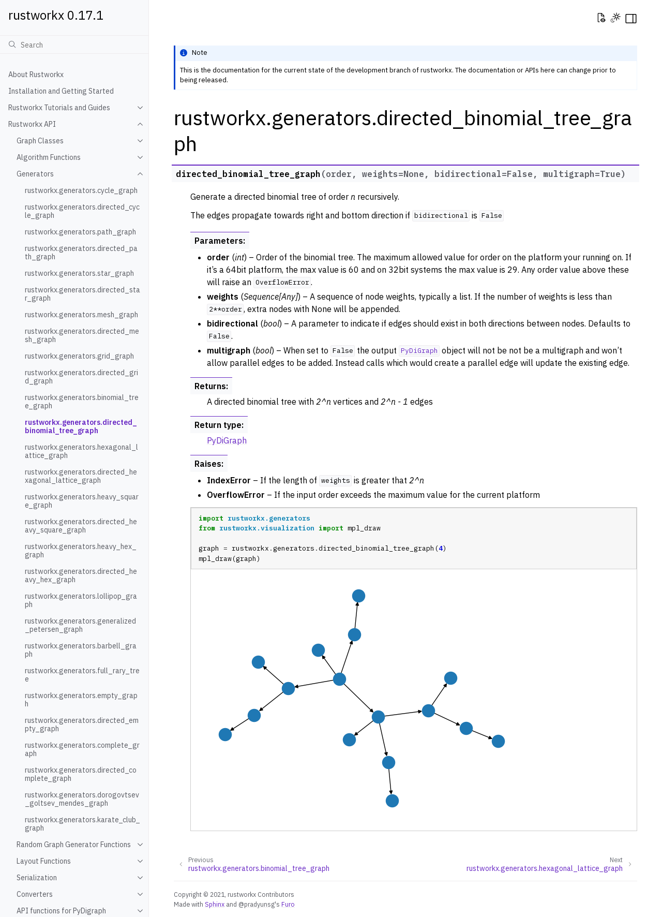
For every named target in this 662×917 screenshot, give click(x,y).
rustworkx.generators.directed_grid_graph (81, 377)
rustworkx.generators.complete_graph (82, 749)
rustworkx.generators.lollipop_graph (81, 600)
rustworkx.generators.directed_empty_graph (82, 724)
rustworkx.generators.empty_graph (81, 699)
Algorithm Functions (49, 157)
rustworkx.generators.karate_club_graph (82, 824)
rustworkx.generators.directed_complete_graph (81, 774)
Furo (288, 904)
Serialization (37, 877)
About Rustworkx (36, 74)
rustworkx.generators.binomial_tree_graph (82, 401)
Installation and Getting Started (61, 91)
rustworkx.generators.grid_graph (79, 356)
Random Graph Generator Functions (74, 844)
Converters (35, 894)
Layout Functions (44, 861)
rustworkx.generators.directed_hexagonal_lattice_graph (81, 476)
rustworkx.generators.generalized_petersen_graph (80, 625)
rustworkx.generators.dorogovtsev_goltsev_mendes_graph (82, 799)
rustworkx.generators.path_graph (80, 231)
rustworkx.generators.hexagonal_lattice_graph (81, 451)
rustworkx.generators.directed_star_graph (82, 294)
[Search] (74, 44)
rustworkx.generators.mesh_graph (81, 314)
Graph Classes (40, 140)
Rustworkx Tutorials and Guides (59, 107)
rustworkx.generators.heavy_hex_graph (81, 550)
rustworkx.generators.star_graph (79, 273)
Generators (35, 174)
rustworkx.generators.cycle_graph (81, 190)
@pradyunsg (256, 904)
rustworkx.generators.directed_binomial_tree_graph (81, 426)
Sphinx (214, 904)
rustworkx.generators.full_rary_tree (82, 675)
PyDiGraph (227, 440)
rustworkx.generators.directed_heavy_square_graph (81, 526)
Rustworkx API (32, 124)
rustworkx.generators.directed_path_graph (81, 252)
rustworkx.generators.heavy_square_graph (82, 501)
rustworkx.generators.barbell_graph (81, 650)
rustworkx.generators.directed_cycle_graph (82, 211)
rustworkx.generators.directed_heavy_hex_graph (81, 575)
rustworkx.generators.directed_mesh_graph (82, 335)
